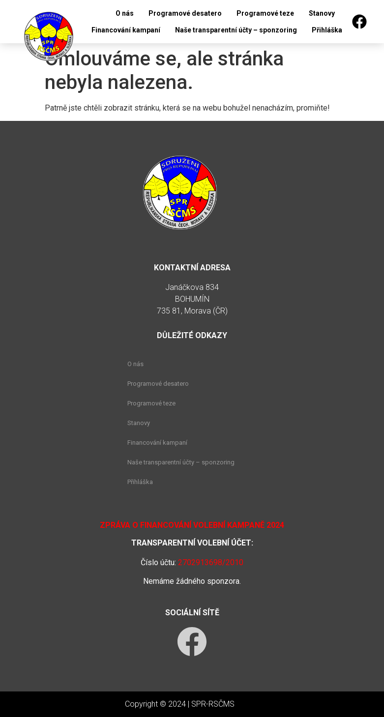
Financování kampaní (125, 30)
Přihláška (327, 30)
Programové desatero (185, 13)
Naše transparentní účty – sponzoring (236, 30)
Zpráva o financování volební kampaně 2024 (192, 525)
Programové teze (265, 13)
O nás (125, 13)
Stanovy (322, 13)
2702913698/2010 (210, 562)
